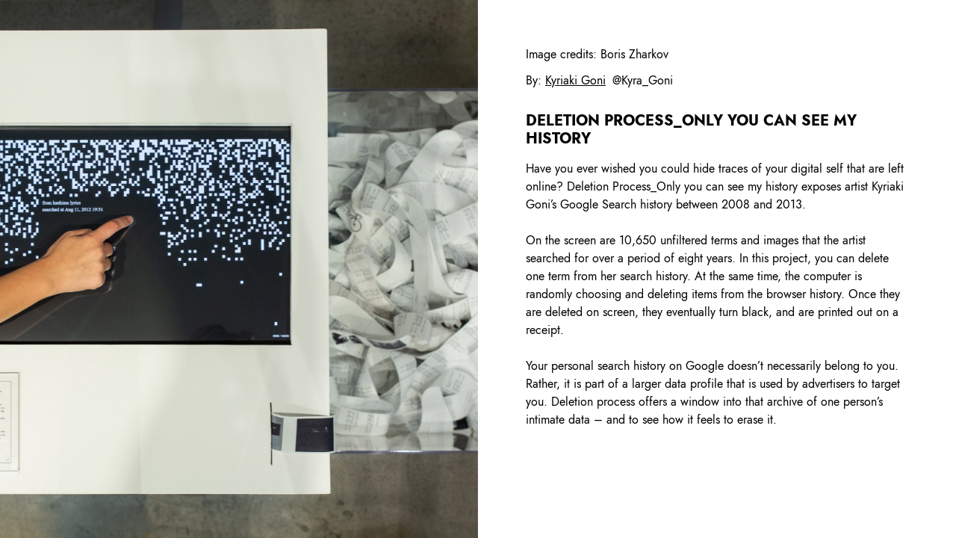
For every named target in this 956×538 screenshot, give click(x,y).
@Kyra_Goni (642, 80)
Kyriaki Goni (575, 80)
